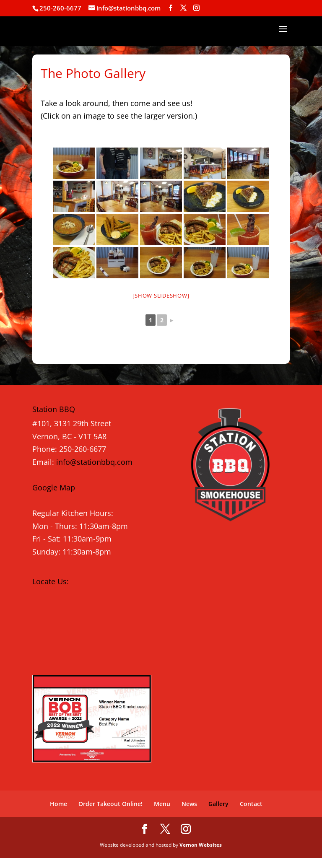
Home (58, 804)
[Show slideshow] (160, 295)
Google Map (53, 487)
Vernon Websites (200, 844)
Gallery (218, 804)
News (189, 804)
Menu (162, 804)
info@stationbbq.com (94, 462)
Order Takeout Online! (110, 804)
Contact (251, 804)
